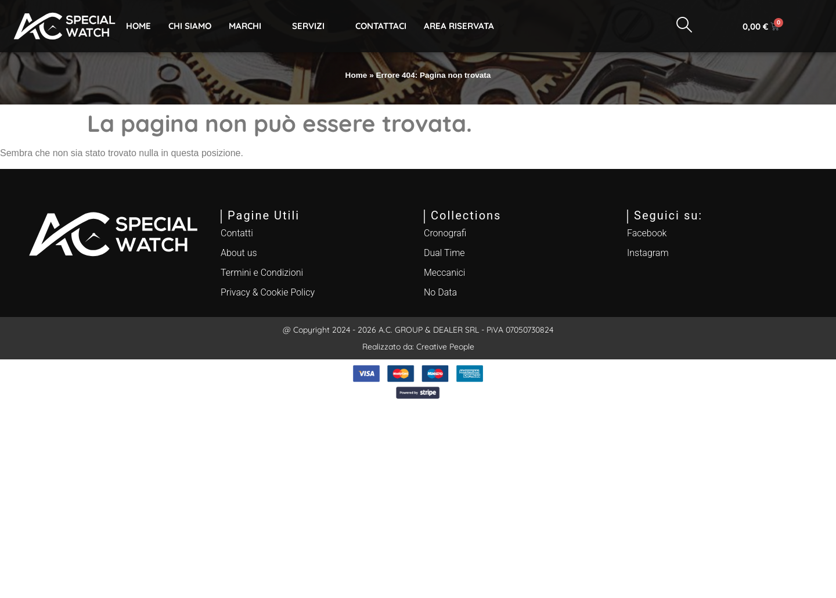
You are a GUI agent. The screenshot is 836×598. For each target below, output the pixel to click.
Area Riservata (464, 25)
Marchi (250, 25)
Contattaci (380, 25)
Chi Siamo (189, 25)
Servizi (313, 25)
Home (138, 25)
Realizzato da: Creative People (418, 346)
